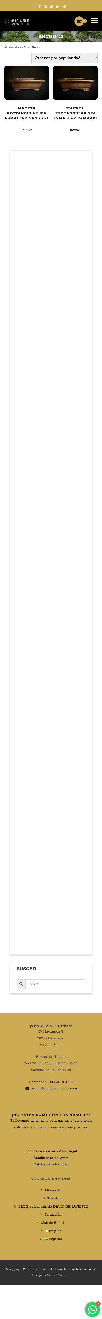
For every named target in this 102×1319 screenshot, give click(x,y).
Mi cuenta (53, 1190)
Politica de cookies (40, 1151)
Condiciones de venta (51, 1158)
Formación (53, 1214)
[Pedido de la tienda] (64, 58)
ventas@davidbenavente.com (53, 1088)
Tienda (53, 1198)
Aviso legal (68, 1151)
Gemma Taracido (58, 1275)
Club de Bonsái (53, 1223)
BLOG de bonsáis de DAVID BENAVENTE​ (53, 1206)
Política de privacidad (51, 1164)
